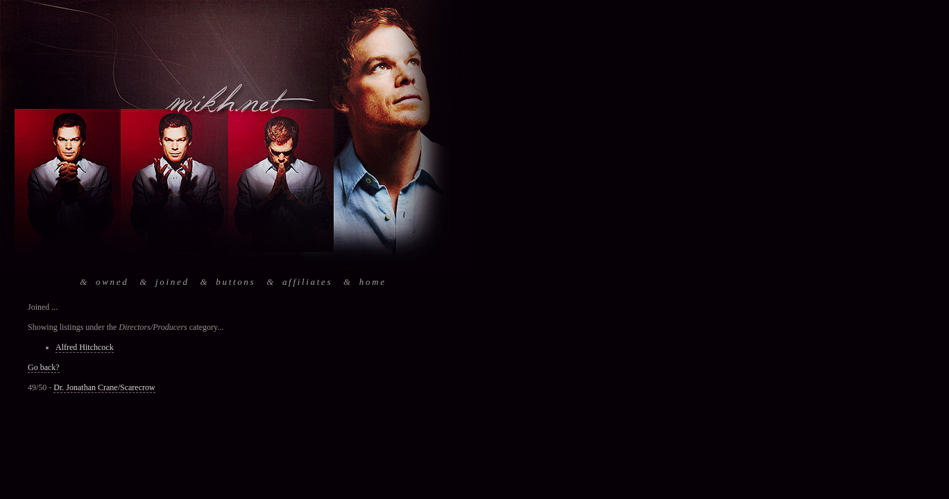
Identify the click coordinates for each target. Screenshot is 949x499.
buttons (235, 282)
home (372, 282)
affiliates (307, 282)
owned (112, 282)
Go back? (44, 367)
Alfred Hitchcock (84, 347)
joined (172, 282)
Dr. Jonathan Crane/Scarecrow (104, 387)
